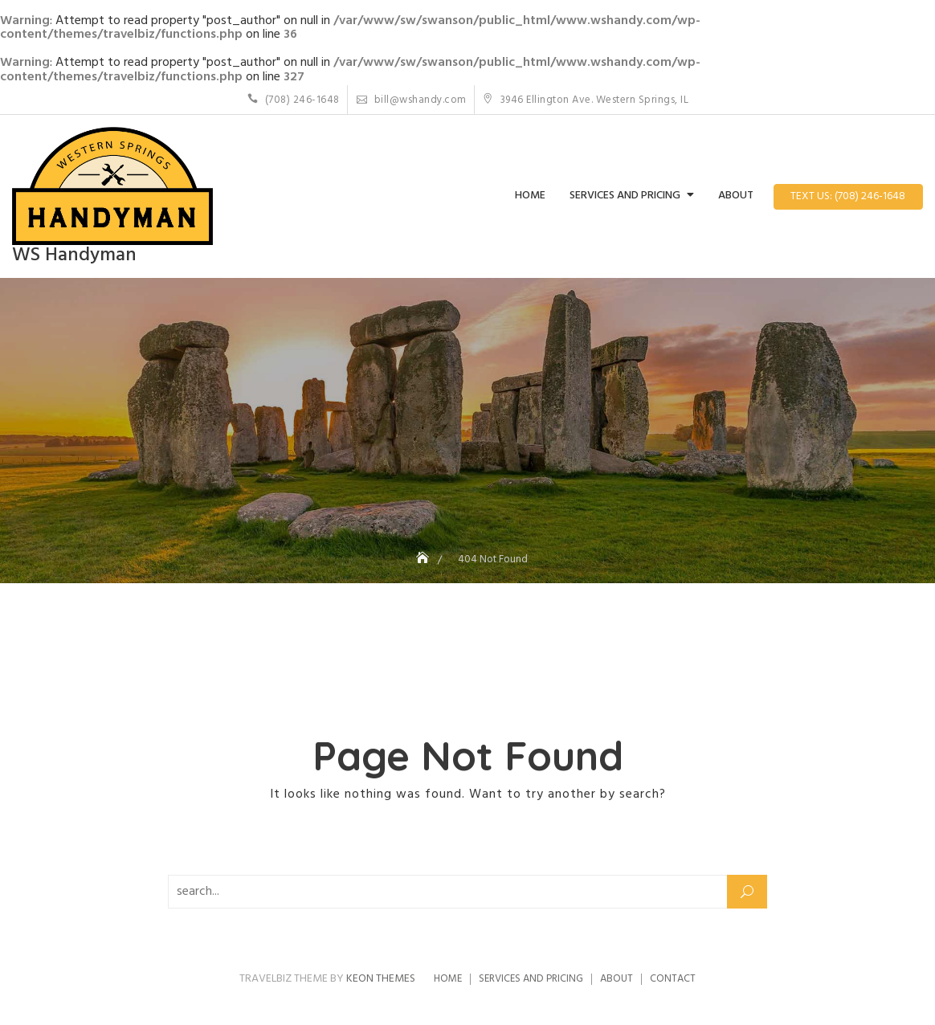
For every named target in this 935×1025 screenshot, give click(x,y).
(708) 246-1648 (293, 100)
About (735, 195)
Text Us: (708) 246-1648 (847, 196)
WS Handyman (74, 255)
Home (530, 195)
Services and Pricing (625, 195)
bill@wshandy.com (412, 100)
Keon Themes (380, 979)
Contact (673, 978)
